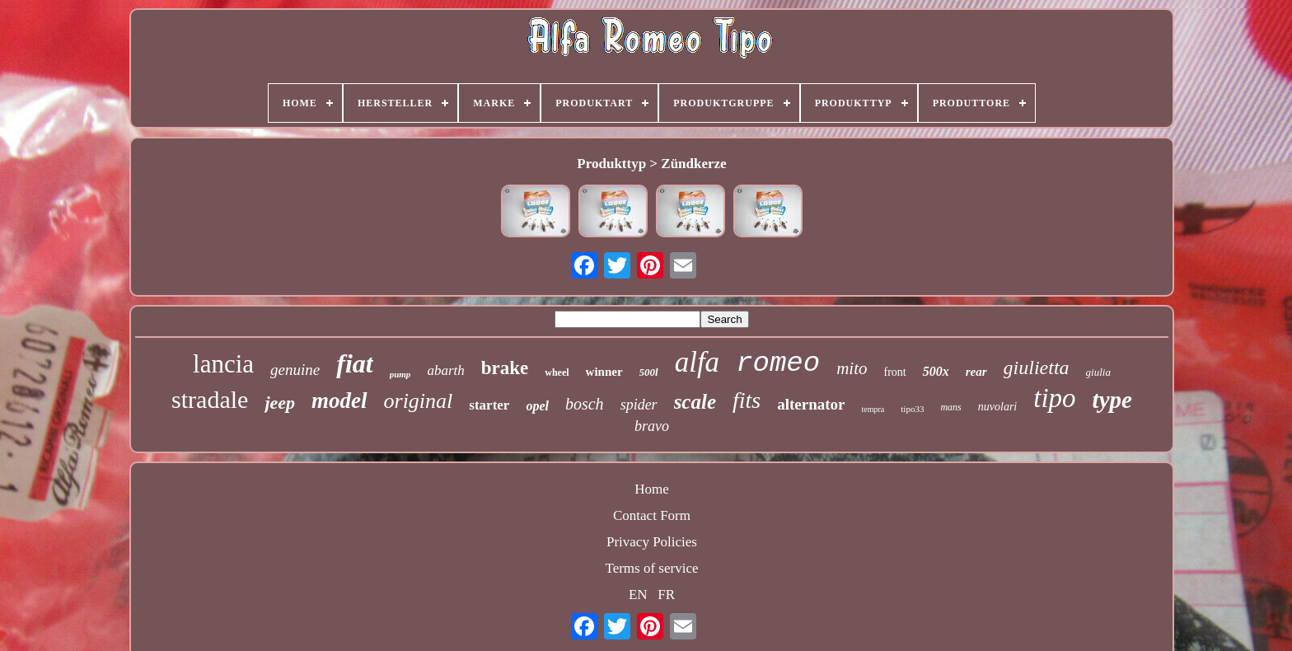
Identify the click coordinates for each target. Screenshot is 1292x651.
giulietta (1037, 367)
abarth (445, 370)
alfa (697, 362)
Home (651, 489)
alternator (811, 404)
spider (639, 404)
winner (604, 371)
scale (695, 402)
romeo (778, 363)
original (418, 401)
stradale (209, 399)
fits (747, 400)
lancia (223, 363)
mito (851, 368)
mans (950, 407)
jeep (279, 402)
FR (666, 594)
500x (936, 371)
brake (505, 368)
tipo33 (912, 409)
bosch (584, 404)
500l (648, 372)
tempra (873, 409)
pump (400, 374)
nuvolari (997, 406)
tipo (1054, 398)
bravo (651, 426)
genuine (295, 369)
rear (976, 371)
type (1112, 399)
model (339, 400)
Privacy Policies (651, 542)
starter (489, 405)
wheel (557, 372)
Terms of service (651, 568)
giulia (1098, 372)
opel (537, 406)
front (895, 372)
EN (638, 594)
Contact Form (651, 515)
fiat (354, 363)
